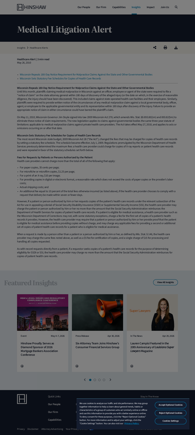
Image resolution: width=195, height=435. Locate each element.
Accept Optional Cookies (170, 405)
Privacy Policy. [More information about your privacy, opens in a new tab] (131, 423)
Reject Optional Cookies (170, 413)
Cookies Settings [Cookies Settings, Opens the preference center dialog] (171, 421)
